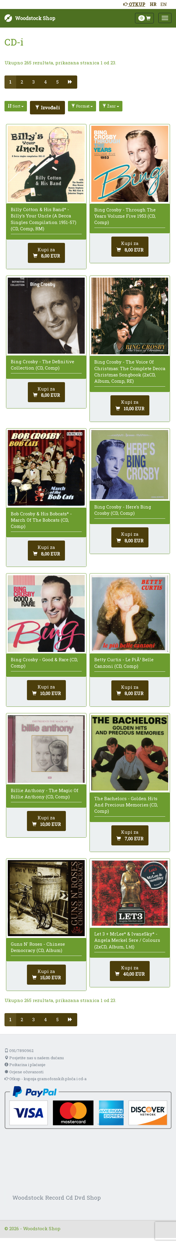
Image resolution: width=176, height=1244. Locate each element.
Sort (16, 106)
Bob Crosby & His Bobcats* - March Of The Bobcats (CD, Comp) (41, 520)
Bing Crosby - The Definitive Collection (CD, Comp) (42, 364)
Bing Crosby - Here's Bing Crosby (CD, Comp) (122, 510)
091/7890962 (19, 1050)
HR (153, 4)
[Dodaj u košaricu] (46, 253)
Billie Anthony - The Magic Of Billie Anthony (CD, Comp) (44, 793)
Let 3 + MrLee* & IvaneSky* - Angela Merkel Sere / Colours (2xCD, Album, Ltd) (127, 940)
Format (82, 106)
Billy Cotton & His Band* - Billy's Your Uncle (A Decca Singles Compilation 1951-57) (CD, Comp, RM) (43, 218)
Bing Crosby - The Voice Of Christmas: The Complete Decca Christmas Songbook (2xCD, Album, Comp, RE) (129, 371)
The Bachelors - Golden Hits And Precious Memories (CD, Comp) (126, 804)
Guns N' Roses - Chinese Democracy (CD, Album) (38, 947)
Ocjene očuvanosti (23, 1071)
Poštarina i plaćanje (24, 1064)
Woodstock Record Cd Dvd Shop (56, 1197)
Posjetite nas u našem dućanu (34, 1057)
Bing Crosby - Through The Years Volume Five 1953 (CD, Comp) (125, 216)
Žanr (110, 106)
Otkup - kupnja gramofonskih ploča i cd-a (45, 1078)
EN (163, 4)
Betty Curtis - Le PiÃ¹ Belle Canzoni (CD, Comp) (124, 662)
